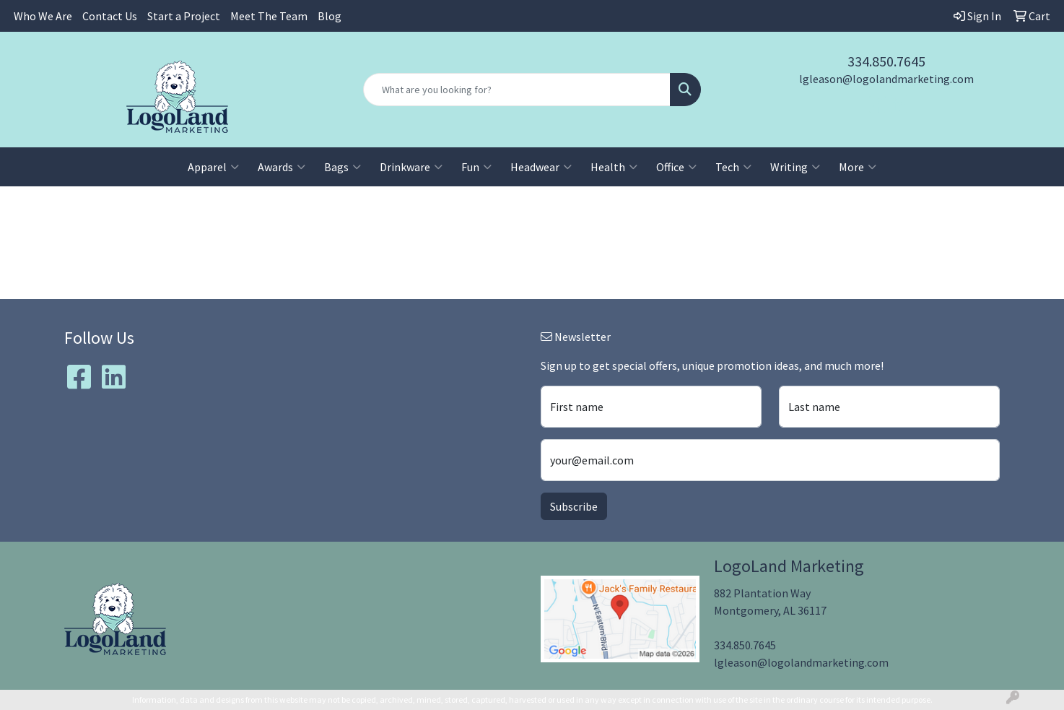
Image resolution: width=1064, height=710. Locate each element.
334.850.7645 (886, 61)
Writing (795, 167)
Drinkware (411, 167)
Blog (329, 16)
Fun (476, 167)
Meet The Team (269, 16)
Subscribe (574, 506)
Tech (733, 167)
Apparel (213, 167)
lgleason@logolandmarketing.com (886, 79)
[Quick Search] (516, 89)
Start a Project (183, 16)
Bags (342, 167)
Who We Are (43, 16)
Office (676, 167)
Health (613, 167)
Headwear (541, 167)
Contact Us (109, 16)
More (857, 167)
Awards (281, 167)
